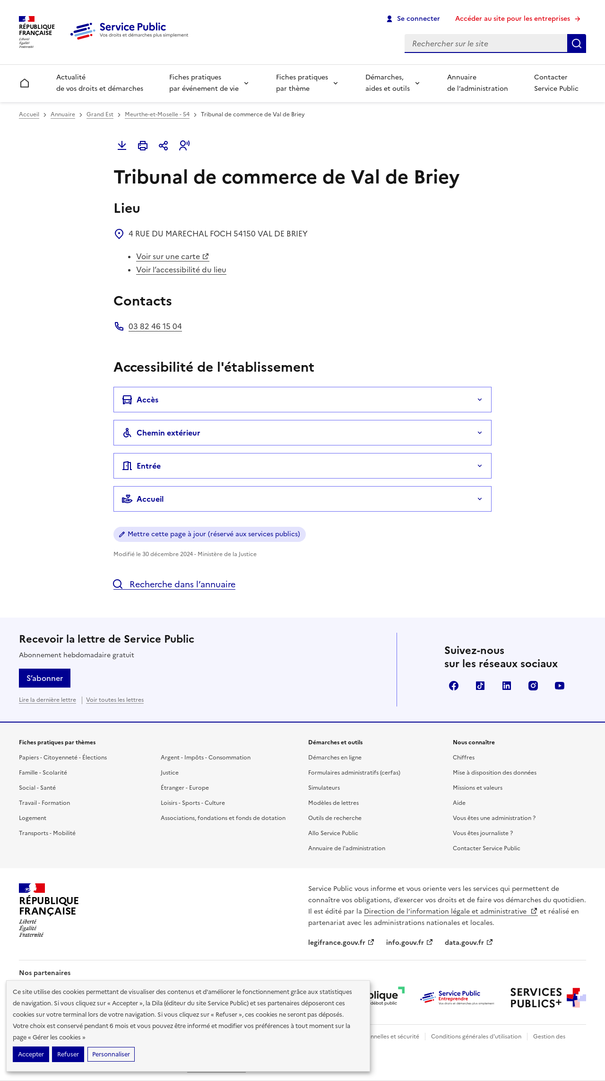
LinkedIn (506, 685)
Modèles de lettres (333, 803)
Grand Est (99, 114)
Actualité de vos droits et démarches (99, 83)
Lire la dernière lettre (47, 700)
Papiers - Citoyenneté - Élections (63, 757)
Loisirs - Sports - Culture (193, 803)
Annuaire (63, 114)
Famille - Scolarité (43, 772)
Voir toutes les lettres (115, 700)
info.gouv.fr (409, 943)
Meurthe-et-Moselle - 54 (157, 114)
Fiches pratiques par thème (302, 83)
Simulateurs (324, 788)
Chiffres (464, 757)
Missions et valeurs (477, 788)
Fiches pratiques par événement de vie (204, 83)
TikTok (480, 685)
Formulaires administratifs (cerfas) (354, 772)
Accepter (31, 1054)
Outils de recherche (335, 818)
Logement (32, 818)
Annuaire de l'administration (346, 848)
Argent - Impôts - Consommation (206, 757)
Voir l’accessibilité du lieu (181, 269)
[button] (184, 145)
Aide (459, 803)
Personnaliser (111, 1054)
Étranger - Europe (185, 788)
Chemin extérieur (160, 432)
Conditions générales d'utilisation (476, 1036)
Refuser (68, 1054)
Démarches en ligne (335, 757)
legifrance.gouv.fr (341, 943)
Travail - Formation (44, 803)
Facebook (453, 685)
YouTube (559, 685)
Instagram (533, 685)
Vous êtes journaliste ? (483, 833)
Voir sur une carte (172, 256)
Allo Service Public (333, 833)
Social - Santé (37, 788)
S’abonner (44, 678)
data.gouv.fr (469, 943)
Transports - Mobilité (47, 833)
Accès (139, 399)
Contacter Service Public (556, 83)
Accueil (29, 114)
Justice (170, 772)
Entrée (141, 465)
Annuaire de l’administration (477, 83)
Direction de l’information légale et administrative (451, 911)
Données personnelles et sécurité (374, 1036)
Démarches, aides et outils (387, 83)
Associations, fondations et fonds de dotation (223, 818)
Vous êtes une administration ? (494, 818)
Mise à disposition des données (494, 772)
